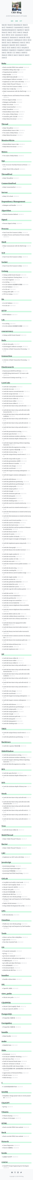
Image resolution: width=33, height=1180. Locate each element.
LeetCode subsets (8, 646)
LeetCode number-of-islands (11, 536)
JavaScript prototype (9, 866)
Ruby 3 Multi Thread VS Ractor (12, 84)
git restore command (9, 956)
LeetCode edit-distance (9, 479)
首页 (12, 21)
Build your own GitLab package (12, 897)
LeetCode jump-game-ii (10, 498)
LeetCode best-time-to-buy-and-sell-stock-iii (15, 423)
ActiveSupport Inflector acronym (12, 79)
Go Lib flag (6, 282)
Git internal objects (8, 968)
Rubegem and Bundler (9, 102)
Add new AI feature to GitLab (11, 1064)
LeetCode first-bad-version (11, 525)
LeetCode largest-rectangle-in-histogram (15, 539)
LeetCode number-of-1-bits (11, 559)
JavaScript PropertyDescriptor (12, 868)
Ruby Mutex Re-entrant (10, 119)
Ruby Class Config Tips (9, 89)
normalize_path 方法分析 (10, 116)
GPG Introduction (8, 915)
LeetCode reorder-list (9, 579)
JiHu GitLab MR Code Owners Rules (13, 1066)
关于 (21, 21)
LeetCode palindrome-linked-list (12, 582)
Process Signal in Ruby (9, 100)
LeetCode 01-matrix (9, 534)
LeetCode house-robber (10, 401)
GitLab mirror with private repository (14, 958)
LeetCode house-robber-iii (10, 398)
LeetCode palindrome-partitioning (13, 481)
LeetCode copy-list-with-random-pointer (15, 589)
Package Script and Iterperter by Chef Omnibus (16, 899)
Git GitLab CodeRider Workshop (12, 1056)
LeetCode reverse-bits (9, 556)
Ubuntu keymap (8, 1116)
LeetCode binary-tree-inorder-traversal (14, 550)
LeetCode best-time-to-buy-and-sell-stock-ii (15, 427)
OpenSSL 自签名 (8, 988)
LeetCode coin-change (9, 466)
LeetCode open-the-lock (10, 434)
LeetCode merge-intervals (10, 394)
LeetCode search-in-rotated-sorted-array (15, 503)
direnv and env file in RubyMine (12, 937)
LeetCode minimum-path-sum (12, 493)
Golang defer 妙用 (8, 292)
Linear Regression (8, 1145)
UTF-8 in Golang (8, 294)
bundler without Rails (9, 979)
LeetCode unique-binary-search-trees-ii (14, 454)
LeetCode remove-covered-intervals (13, 391)
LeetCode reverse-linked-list (11, 603)
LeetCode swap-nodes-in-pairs (12, 459)
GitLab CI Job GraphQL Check (11, 885)
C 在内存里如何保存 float (10, 1086)
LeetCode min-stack (9, 561)
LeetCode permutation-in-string (12, 431)
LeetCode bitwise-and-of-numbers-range (15, 573)
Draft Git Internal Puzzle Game (12, 1061)
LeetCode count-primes (10, 387)
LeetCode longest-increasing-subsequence (15, 470)
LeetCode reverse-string (10, 452)
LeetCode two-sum (8, 389)
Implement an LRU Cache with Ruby (13, 81)
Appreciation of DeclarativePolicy (13, 1073)
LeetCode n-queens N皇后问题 (11, 449)
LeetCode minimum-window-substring (14, 436)
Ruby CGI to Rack (8, 104)
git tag (5, 953)
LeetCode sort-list (8, 593)
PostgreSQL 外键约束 (9, 1018)
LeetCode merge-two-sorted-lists (12, 600)
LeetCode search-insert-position (12, 520)
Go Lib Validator (8, 287)
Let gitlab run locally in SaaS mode (13, 882)
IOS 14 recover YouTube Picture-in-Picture (15, 165)
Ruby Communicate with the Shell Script (15, 91)
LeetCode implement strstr (11, 649)
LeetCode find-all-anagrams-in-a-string (14, 447)
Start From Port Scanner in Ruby (12, 86)
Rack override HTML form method (13, 67)
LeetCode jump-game (9, 496)
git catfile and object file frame (12, 963)
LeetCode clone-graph (9, 547)
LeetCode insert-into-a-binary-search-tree (15, 618)
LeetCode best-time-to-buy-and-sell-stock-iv (15, 418)
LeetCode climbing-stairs (10, 501)
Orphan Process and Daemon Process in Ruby (16, 95)
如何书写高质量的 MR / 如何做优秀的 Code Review (17, 1068)
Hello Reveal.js (7, 1077)
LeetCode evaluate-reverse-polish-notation (15, 564)
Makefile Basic (7, 1045)
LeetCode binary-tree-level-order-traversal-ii (16, 631)
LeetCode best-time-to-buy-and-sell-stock (15, 406)
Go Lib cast (6, 289)
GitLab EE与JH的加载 (9, 892)
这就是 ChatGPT (7, 1157)
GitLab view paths (8, 344)
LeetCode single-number (10, 577)
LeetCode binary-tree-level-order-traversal (15, 627)
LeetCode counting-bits (10, 570)
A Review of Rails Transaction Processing (15, 349)
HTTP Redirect (7, 314)
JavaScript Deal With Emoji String (13, 873)
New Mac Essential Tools (10, 942)
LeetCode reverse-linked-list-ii (12, 595)
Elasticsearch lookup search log (12, 377)
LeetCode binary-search (10, 532)
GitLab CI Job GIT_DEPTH (10, 887)
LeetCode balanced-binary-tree (12, 644)
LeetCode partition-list (9, 598)
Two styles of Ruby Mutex (10, 114)
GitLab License (7, 1075)
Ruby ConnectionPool (9, 107)
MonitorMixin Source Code (11, 112)
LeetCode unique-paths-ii (10, 489)
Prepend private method (10, 72)
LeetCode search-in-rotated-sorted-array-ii (15, 507)
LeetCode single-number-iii (11, 554)
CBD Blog (16, 12)
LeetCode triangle (8, 491)
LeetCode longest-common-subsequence (14, 475)
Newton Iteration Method (10, 214)
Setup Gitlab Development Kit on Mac (14, 906)
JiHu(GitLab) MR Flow (9, 894)
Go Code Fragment (8, 280)
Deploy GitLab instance (10, 903)
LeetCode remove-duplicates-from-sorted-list (16, 605)
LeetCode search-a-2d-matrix (11, 522)
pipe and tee (7, 939)
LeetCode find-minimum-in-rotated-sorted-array (17, 512)
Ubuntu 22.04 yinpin (9, 1118)
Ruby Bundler (7, 74)
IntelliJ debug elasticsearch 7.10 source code (15, 373)
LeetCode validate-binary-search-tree (14, 616)
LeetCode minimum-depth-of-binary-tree (15, 438)
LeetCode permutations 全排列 (12, 461)
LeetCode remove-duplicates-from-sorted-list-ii (16, 609)
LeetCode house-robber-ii (10, 403)
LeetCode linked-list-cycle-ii (11, 586)
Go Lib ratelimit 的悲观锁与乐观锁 (13, 284)
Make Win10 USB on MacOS (11, 169)
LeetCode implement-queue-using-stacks (15, 543)
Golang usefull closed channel (12, 275)
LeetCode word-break (9, 468)
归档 (16, 21)
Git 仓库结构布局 (8, 965)
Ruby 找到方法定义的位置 (10, 77)
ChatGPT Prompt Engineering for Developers (16, 1166)
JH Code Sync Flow (8, 1059)
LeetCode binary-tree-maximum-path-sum (15, 640)
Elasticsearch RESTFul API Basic (12, 371)
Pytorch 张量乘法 (8, 1148)
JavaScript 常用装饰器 (9, 871)
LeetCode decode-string (10, 568)
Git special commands (9, 951)
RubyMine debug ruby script (11, 70)
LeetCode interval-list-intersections (13, 396)
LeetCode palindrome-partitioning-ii (13, 484)
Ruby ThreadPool (8, 109)
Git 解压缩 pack (7, 960)
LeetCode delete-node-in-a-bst (11, 614)
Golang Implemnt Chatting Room (12, 277)
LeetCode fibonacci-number (11, 463)
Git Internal (6, 1054)
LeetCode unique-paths (10, 486)
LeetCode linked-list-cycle (10, 584)
